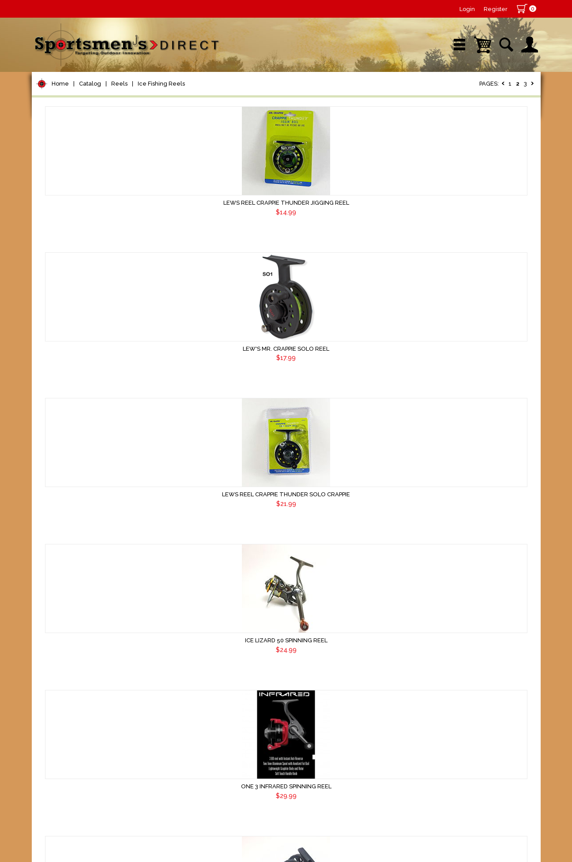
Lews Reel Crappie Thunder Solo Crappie (471, 248)
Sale (350, 94)
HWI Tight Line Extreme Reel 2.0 (471, 398)
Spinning (63, 194)
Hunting (55, 552)
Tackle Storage (69, 501)
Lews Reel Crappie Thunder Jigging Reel (229, 248)
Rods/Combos (69, 242)
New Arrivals (137, 94)
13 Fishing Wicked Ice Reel (471, 544)
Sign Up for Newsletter (85, 787)
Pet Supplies (65, 149)
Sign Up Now (69, 803)
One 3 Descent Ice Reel (350, 698)
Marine (54, 535)
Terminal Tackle (70, 309)
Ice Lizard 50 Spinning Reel (229, 398)
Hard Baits (60, 359)
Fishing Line (63, 292)
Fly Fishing (61, 468)
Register (496, 9)
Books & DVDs (67, 568)
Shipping (496, 790)
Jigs (48, 393)
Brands (211, 94)
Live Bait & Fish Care (80, 485)
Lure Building (66, 326)
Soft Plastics (64, 376)
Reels (119, 123)
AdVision (177, 846)
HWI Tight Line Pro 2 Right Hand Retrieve (350, 548)
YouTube (500, 94)
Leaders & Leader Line (85, 276)
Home (60, 123)
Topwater (59, 343)
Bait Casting (69, 182)
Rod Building (64, 259)
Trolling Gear (65, 602)
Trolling (61, 217)
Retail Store (282, 94)
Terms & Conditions (450, 790)
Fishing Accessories (78, 619)
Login (467, 9)
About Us (367, 790)
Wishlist (422, 94)
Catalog (90, 123)
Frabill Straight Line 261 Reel (471, 698)
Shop (65, 94)
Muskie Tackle (67, 451)
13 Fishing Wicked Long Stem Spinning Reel (229, 702)
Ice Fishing (61, 434)
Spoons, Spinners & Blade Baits (89, 414)
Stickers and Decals (78, 585)
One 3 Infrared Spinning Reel (350, 398)
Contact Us (401, 790)
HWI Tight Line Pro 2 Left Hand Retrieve (229, 548)
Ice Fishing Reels (161, 123)
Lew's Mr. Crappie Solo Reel (350, 244)
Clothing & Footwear (80, 518)
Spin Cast (64, 205)
